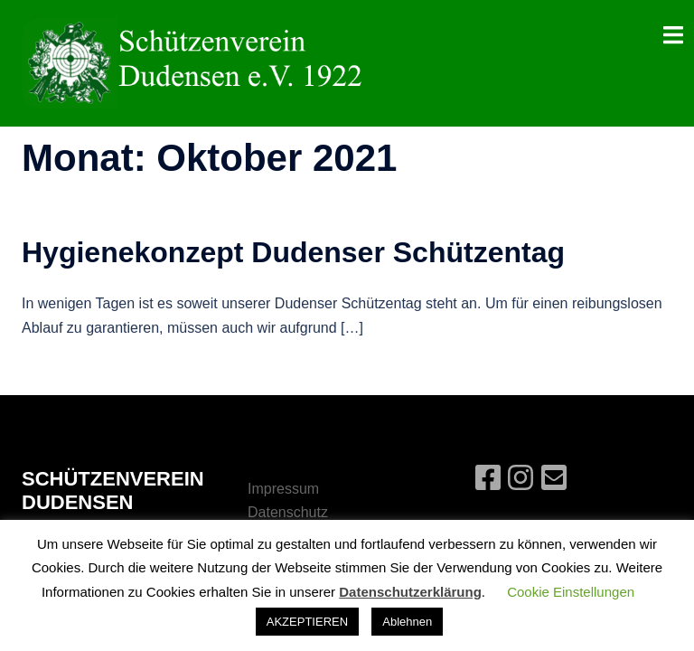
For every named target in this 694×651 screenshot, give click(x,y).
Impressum (283, 488)
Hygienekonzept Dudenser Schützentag (293, 252)
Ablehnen (407, 621)
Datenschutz (288, 512)
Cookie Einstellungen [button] (570, 591)
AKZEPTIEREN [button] (307, 621)
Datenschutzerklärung (410, 591)
